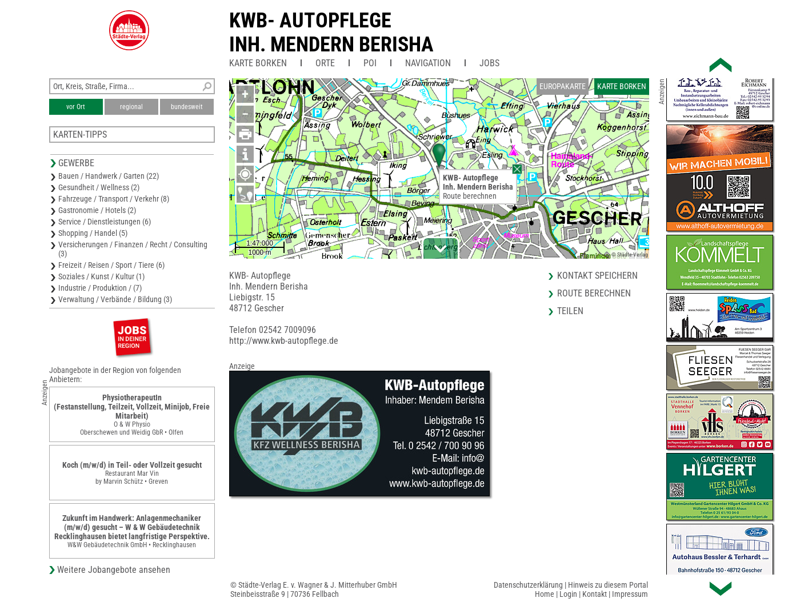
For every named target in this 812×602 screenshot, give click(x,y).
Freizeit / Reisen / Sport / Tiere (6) (111, 265)
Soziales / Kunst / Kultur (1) (101, 276)
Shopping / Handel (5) (92, 233)
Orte (325, 63)
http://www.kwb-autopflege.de (283, 340)
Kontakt (594, 594)
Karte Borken (258, 63)
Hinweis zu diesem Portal (608, 584)
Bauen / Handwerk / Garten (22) (108, 175)
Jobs (489, 63)
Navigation (428, 63)
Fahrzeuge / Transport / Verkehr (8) (113, 198)
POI (370, 63)
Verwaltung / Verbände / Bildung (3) (115, 299)
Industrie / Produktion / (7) (100, 287)
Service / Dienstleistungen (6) (104, 221)
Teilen (570, 311)
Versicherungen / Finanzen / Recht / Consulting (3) (132, 249)
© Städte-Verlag (629, 254)
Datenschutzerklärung (528, 584)
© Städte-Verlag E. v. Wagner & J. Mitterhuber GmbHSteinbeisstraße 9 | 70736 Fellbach (313, 589)
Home (544, 594)
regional (131, 107)
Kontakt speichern (597, 275)
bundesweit (187, 107)
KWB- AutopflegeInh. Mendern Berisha (331, 33)
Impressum (630, 594)
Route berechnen (470, 195)
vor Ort (75, 107)
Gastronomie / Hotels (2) (97, 210)
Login (568, 594)
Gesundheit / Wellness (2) (98, 187)
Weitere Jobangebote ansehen (113, 569)
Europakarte (562, 86)
